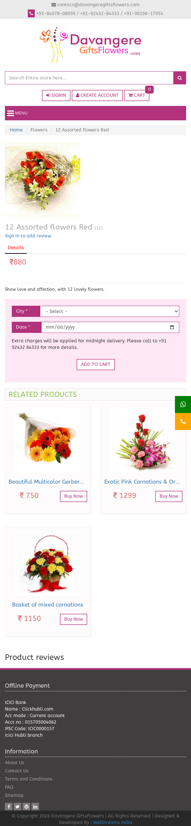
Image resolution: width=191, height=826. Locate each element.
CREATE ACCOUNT (97, 95)
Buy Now (73, 496)
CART (138, 94)
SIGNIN (56, 95)
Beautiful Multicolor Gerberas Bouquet (59, 481)
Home (16, 130)
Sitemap (14, 795)
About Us (14, 763)
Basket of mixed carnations (47, 604)
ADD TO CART (95, 364)
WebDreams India (112, 822)
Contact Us (17, 771)
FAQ (9, 787)
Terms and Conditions (28, 779)
